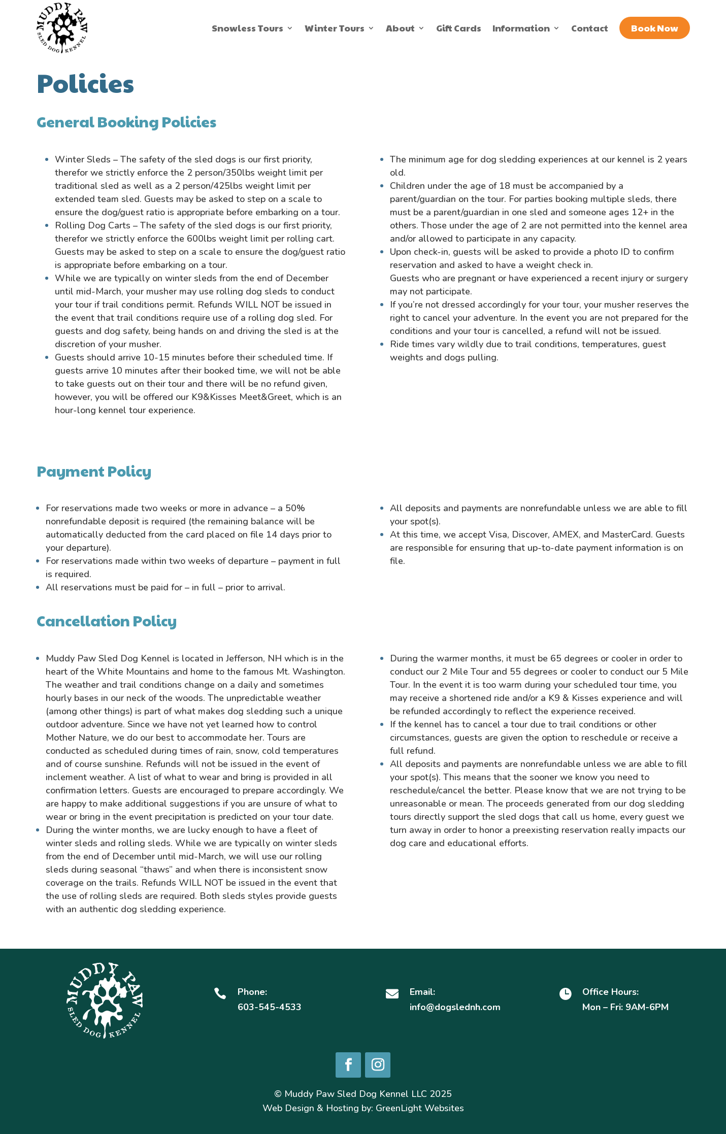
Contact (589, 27)
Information (521, 27)
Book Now (654, 27)
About (400, 27)
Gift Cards (458, 27)
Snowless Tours (247, 27)
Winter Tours (335, 27)
